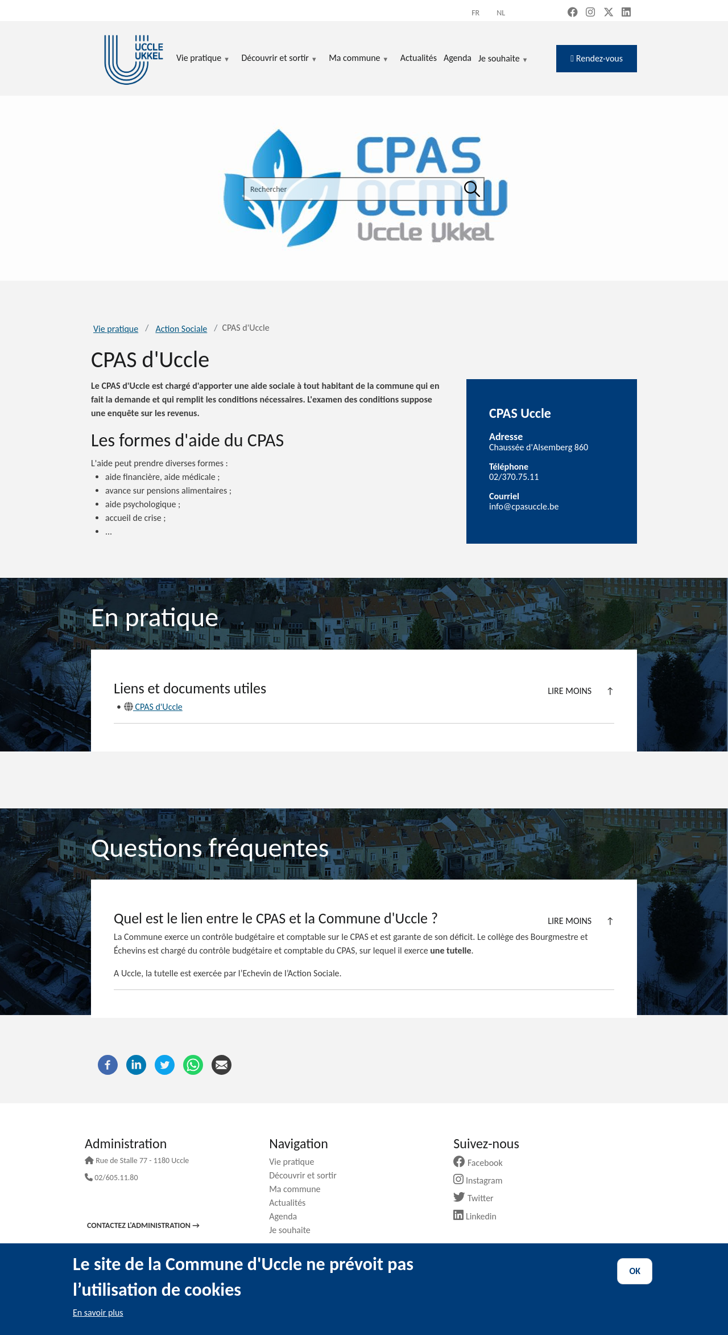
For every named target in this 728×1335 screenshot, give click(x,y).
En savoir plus (98, 1312)
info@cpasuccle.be (524, 506)
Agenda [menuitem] (457, 57)
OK (634, 1271)
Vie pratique (115, 328)
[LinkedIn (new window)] (626, 13)
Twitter (477, 1198)
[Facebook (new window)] (572, 13)
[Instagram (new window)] (590, 13)
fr (475, 13)
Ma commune (299, 1189)
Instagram (482, 1180)
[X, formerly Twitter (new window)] (608, 13)
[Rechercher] (472, 189)
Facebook (482, 1162)
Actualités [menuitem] (418, 57)
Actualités (291, 1202)
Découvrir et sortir (307, 1175)
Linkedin (479, 1216)
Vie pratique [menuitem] (203, 58)
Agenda (287, 1216)
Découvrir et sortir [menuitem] (279, 58)
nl (501, 13)
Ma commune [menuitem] (358, 58)
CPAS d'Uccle (153, 706)
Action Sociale (181, 328)
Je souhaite (503, 59)
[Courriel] (221, 1063)
